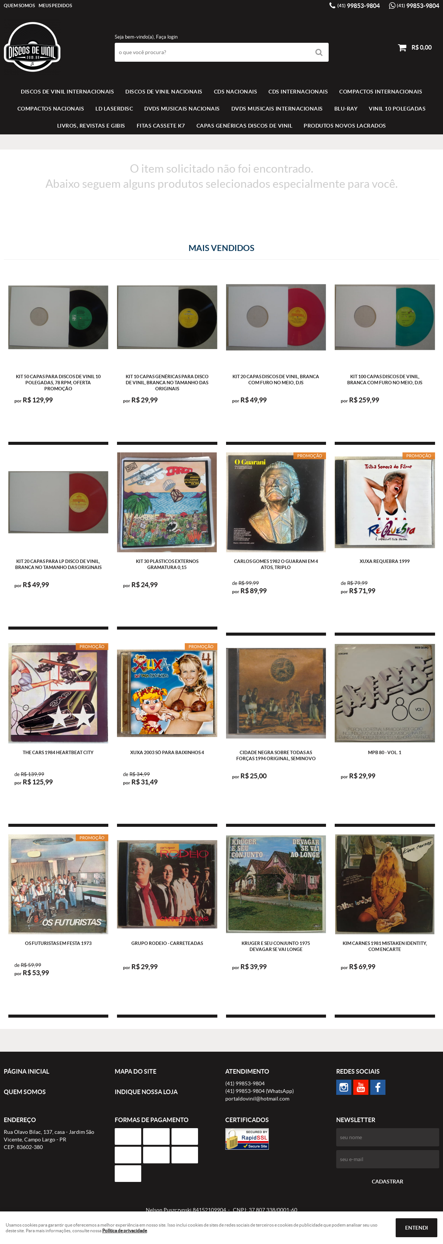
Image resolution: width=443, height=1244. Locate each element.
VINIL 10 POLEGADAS (397, 109)
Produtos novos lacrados (345, 126)
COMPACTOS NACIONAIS (50, 109)
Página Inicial (26, 1071)
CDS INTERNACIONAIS (298, 92)
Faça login (167, 37)
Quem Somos (19, 5)
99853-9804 (358, 5)
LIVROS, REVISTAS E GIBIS (91, 126)
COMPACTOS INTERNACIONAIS (380, 92)
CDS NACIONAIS (235, 92)
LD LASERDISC (114, 109)
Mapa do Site (135, 1071)
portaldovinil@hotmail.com (257, 1099)
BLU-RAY (346, 109)
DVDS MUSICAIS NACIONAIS (182, 109)
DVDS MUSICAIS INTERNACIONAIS (277, 109)
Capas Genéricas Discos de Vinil (245, 126)
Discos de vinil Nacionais (164, 92)
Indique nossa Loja (146, 1091)
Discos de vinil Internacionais (67, 92)
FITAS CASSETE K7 (161, 126)
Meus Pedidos (55, 5)
